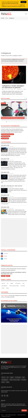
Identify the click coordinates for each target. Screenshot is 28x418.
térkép (7, 288)
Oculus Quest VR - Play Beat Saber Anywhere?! (13, 117)
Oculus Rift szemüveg (5, 136)
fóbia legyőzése (4, 285)
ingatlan (11, 283)
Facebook (6, 253)
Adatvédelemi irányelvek (6, 416)
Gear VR (3, 283)
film (7, 283)
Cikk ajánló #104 (5, 172)
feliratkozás (24, 410)
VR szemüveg (17, 283)
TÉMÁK (8, 275)
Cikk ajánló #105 (5, 158)
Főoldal (2, 18)
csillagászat (11, 18)
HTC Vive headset (5, 138)
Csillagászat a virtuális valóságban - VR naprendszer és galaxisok (13, 86)
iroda (23, 283)
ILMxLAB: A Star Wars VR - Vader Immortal (11, 185)
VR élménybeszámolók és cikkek (7, 134)
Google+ (5, 256)
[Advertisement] (14, 36)
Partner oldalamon (4, 295)
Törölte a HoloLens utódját (14, 285)
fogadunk (19, 367)
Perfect (3, 288)
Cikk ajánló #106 (5, 145)
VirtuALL (2, 414)
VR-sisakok (23, 285)
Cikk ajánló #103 (5, 195)
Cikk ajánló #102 (5, 207)
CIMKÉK (3, 275)
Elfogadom (23, 2)
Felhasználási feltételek (21, 414)
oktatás (24, 89)
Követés (5, 258)
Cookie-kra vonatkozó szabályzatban (12, 4)
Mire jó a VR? (19, 89)
